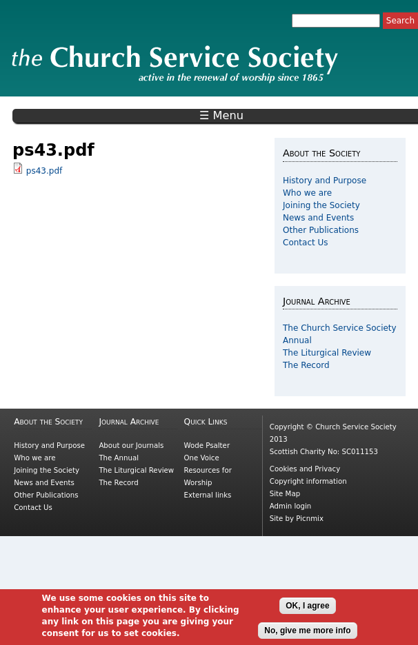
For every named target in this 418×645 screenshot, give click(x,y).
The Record (306, 365)
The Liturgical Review (327, 353)
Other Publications (321, 230)
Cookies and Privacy (305, 469)
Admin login (291, 506)
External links (208, 495)
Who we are (307, 193)
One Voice (201, 458)
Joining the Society (321, 205)
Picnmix (310, 518)
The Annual (119, 458)
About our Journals (131, 445)
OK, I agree (307, 612)
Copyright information (308, 481)
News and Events (318, 218)
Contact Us (305, 242)
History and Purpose (324, 180)
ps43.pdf (44, 171)
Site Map (285, 494)
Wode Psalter (207, 445)
